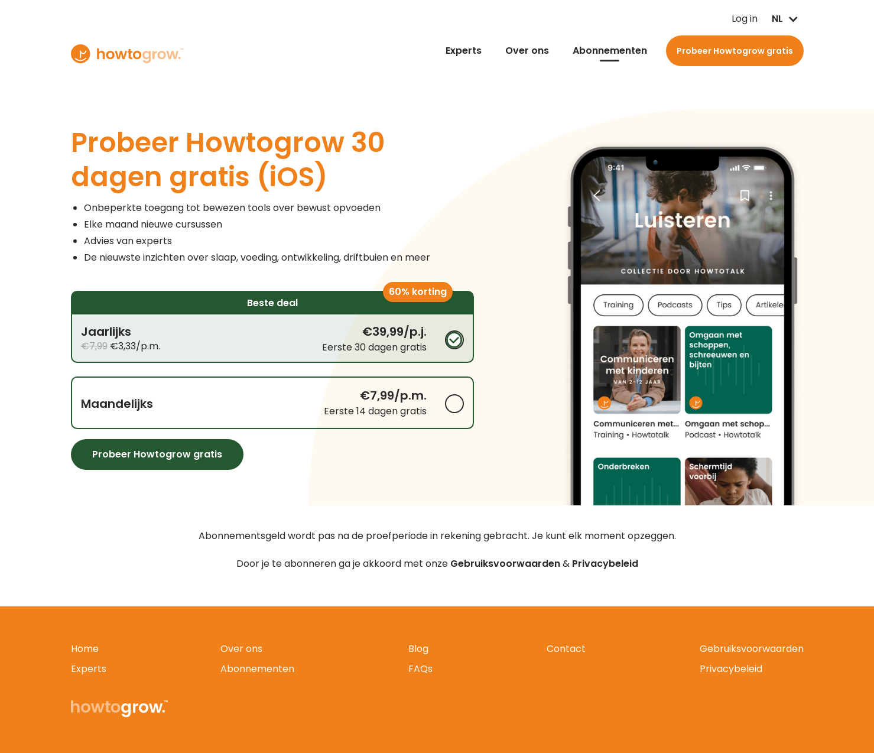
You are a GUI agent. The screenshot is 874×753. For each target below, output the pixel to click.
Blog (418, 648)
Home (85, 648)
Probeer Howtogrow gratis (735, 51)
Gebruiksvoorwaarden (752, 648)
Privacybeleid (731, 669)
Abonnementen (610, 50)
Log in (719, 19)
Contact (566, 648)
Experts (464, 50)
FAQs (420, 669)
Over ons (527, 50)
